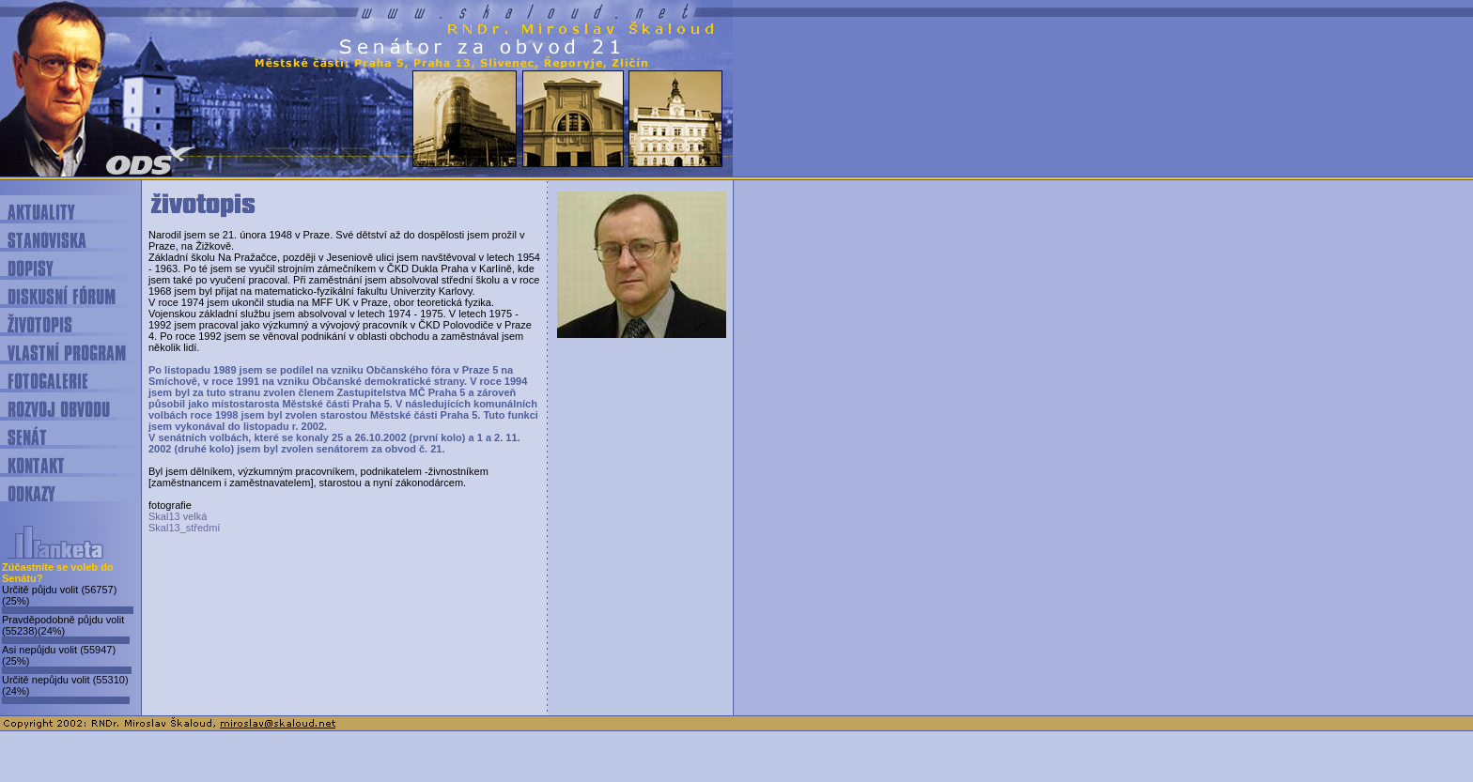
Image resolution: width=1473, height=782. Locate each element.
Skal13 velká (177, 516)
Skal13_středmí (184, 527)
